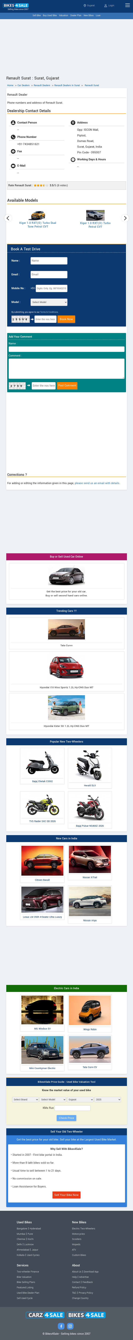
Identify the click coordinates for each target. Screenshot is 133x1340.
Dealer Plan (75, 15)
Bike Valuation (24, 1277)
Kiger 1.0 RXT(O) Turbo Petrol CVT (95, 225)
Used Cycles (33, 1255)
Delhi (19, 1244)
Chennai (21, 1239)
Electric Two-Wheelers (83, 1228)
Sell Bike (37, 15)
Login (109, 5)
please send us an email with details (97, 483)
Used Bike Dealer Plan (28, 1293)
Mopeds (76, 1244)
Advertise (84, 1277)
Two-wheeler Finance (28, 1271)
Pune (30, 1234)
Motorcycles (78, 1234)
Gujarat (89, 5)
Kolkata (20, 1255)
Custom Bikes (79, 1255)
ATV (74, 1249)
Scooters (76, 1239)
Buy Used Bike (50, 15)
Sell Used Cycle (25, 1298)
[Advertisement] (66, 47)
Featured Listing (25, 1287)
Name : (15, 261)
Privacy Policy (86, 1293)
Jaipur (35, 1249)
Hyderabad (35, 1228)
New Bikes (89, 15)
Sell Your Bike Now (66, 1195)
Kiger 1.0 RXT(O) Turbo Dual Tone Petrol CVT (37, 225)
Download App (91, 1271)
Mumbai (21, 1234)
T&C (74, 1293)
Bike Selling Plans (26, 1282)
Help (74, 1277)
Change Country (80, 1298)
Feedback (88, 1282)
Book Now (66, 319)
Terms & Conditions (49, 312)
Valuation (63, 15)
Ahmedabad (23, 1249)
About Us (76, 1271)
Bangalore (22, 1228)
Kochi (31, 1239)
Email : (15, 274)
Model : (15, 302)
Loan (98, 15)
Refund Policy (79, 1287)
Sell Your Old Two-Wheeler (66, 1132)
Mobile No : (18, 288)
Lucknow (29, 1244)
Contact (76, 1282)
